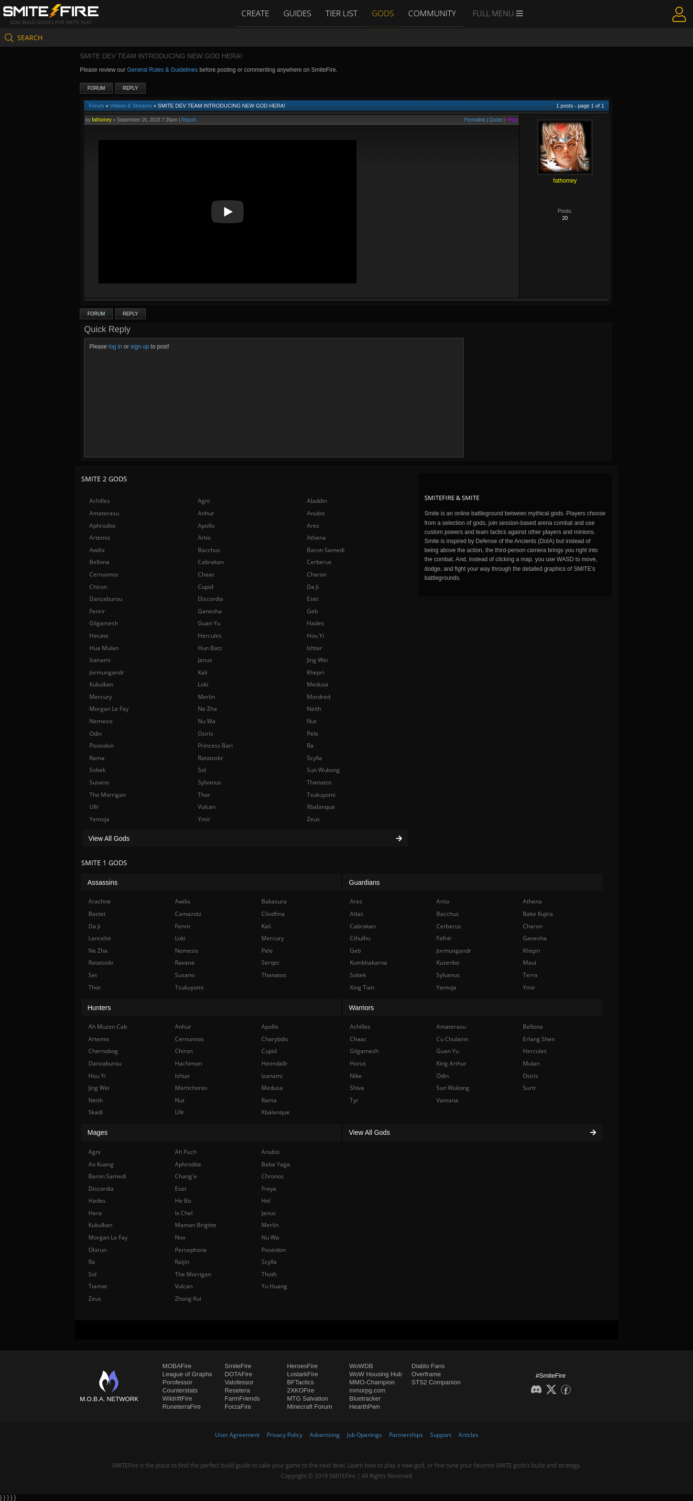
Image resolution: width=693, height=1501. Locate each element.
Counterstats (180, 1390)
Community (432, 13)
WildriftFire (177, 1398)
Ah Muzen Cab (107, 1026)
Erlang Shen (539, 1039)
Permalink (474, 119)
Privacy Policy (285, 1435)
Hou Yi (315, 635)
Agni (204, 501)
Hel (266, 1200)
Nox (180, 1237)
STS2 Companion (436, 1382)
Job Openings (364, 1435)
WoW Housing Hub (375, 1374)
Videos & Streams (131, 106)
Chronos (272, 1176)
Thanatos (319, 782)
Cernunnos (104, 574)
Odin (95, 733)
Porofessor (177, 1382)
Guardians (364, 882)
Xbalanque (321, 807)
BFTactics (300, 1382)
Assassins (102, 882)
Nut (311, 721)
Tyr (354, 1100)
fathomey (101, 119)
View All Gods (245, 838)
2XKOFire (300, 1390)
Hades (315, 623)
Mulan (531, 1063)
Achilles (99, 501)
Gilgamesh (103, 623)
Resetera (237, 1390)
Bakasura (274, 901)
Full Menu (497, 13)
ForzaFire (238, 1406)
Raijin (182, 1262)
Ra (310, 745)
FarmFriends (242, 1398)
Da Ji (313, 587)
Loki (203, 684)
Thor (204, 795)
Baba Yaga (275, 1164)
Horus (358, 1063)
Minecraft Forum (309, 1406)
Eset (312, 599)
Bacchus (209, 550)
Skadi (95, 1112)
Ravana (185, 962)
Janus (205, 660)
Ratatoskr (210, 758)
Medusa (317, 684)
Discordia (210, 599)
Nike (356, 1076)
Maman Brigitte (196, 1225)
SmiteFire (238, 1366)
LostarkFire (302, 1374)
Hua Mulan (104, 648)
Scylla (314, 758)
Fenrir (97, 611)
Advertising (325, 1435)
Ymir (204, 819)
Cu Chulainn (452, 1039)
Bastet (97, 914)
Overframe (426, 1374)
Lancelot (99, 938)
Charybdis (274, 1039)
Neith (314, 709)
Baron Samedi (326, 550)
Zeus (313, 819)
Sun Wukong (323, 770)
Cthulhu (360, 938)
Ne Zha (207, 709)
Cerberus (319, 562)
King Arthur (451, 1063)
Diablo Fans (427, 1366)
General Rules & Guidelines (162, 69)
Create (256, 13)
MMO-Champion (372, 1382)
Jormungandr (106, 672)
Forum (96, 88)
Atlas (356, 914)
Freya (268, 1189)
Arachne (99, 901)
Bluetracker (365, 1398)
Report (189, 119)
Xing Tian (362, 987)
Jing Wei (317, 660)
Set (92, 975)
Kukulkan (101, 684)
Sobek (97, 770)
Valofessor (239, 1382)
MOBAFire (177, 1366)
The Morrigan (107, 795)
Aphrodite (102, 526)
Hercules (210, 635)
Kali (202, 672)
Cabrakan (211, 562)
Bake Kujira (538, 914)
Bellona (99, 562)
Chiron (98, 587)
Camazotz (188, 914)
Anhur (206, 513)
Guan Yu (209, 623)
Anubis (316, 513)
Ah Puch (185, 1152)
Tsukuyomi (321, 795)
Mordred (318, 697)
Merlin (206, 697)
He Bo (183, 1200)
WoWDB (361, 1366)
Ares (313, 526)
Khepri (315, 672)
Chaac (206, 574)
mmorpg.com (367, 1390)
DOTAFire (238, 1374)
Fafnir (444, 938)
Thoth (269, 1274)
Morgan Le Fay (109, 709)
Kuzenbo (447, 962)
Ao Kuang (101, 1164)
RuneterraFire (181, 1406)
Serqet (270, 962)
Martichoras (191, 1088)
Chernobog (103, 1051)
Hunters (99, 1008)
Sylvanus (209, 782)
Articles (468, 1435)
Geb (312, 611)
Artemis (99, 537)
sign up (139, 346)
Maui (529, 962)
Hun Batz (210, 648)
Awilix (97, 550)
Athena (316, 537)
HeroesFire (302, 1366)
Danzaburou (105, 599)
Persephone (191, 1250)
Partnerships (406, 1435)
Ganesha (210, 611)
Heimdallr (274, 1063)
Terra (530, 975)
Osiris (205, 733)
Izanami (99, 660)
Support (440, 1435)
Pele (312, 733)
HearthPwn (364, 1406)
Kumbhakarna (368, 962)
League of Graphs (187, 1374)
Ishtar (314, 648)
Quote (495, 119)
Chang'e (186, 1176)
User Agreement (237, 1435)
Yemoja (99, 819)
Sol (202, 770)
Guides (298, 13)
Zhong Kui (188, 1298)
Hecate (98, 635)
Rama (97, 758)
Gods (383, 13)
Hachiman (188, 1063)
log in (115, 346)
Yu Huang (274, 1286)
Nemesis (101, 721)
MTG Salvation (307, 1398)
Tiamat (97, 1286)
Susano (99, 782)
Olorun (97, 1250)
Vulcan (207, 807)
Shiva (357, 1088)
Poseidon (101, 745)
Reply (130, 88)
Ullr (94, 807)
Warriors (361, 1008)
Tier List (342, 13)
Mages (97, 1132)
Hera (95, 1213)
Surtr (529, 1088)
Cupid (205, 587)
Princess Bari (215, 745)
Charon (316, 574)
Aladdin (317, 501)
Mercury (100, 697)
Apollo (206, 526)
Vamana (447, 1100)
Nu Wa (207, 721)
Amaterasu (104, 513)
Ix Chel (184, 1213)
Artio (204, 537)
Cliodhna (273, 914)
